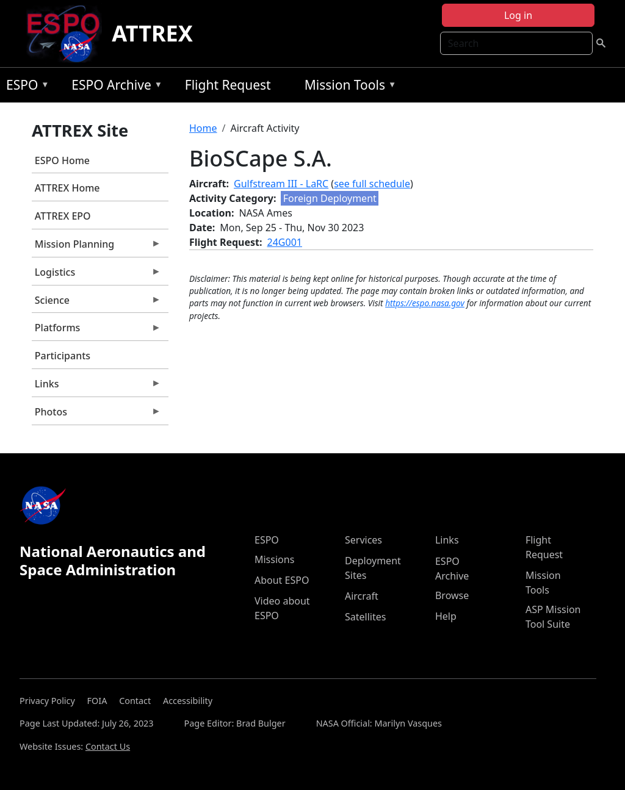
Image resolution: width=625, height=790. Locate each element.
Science (96, 303)
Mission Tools (347, 87)
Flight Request (228, 84)
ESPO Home (62, 160)
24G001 (284, 242)
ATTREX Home (67, 188)
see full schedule (372, 183)
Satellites (365, 616)
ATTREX (152, 33)
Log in (518, 15)
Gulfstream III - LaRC (281, 183)
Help (446, 616)
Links (96, 387)
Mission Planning (96, 247)
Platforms (96, 330)
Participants (62, 355)
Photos (96, 415)
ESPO (24, 87)
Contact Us (107, 746)
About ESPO (282, 580)
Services (363, 540)
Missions (274, 559)
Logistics (96, 275)
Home (203, 128)
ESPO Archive (113, 87)
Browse (452, 595)
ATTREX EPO (63, 216)
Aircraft (361, 596)
